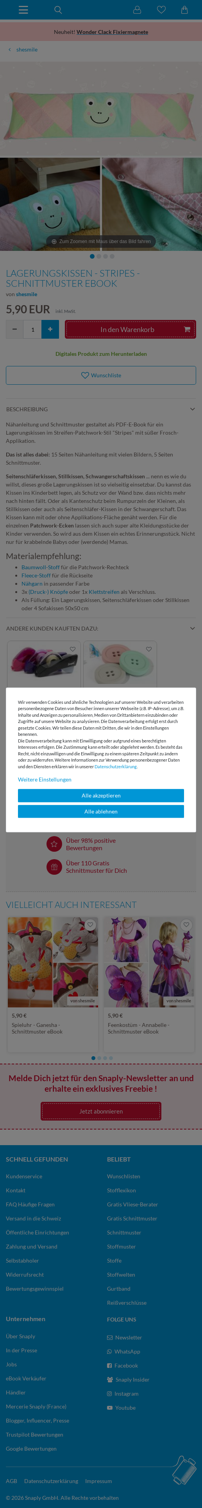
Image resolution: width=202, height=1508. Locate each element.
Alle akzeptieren (101, 795)
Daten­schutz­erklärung (116, 766)
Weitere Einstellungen (45, 779)
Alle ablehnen (101, 811)
